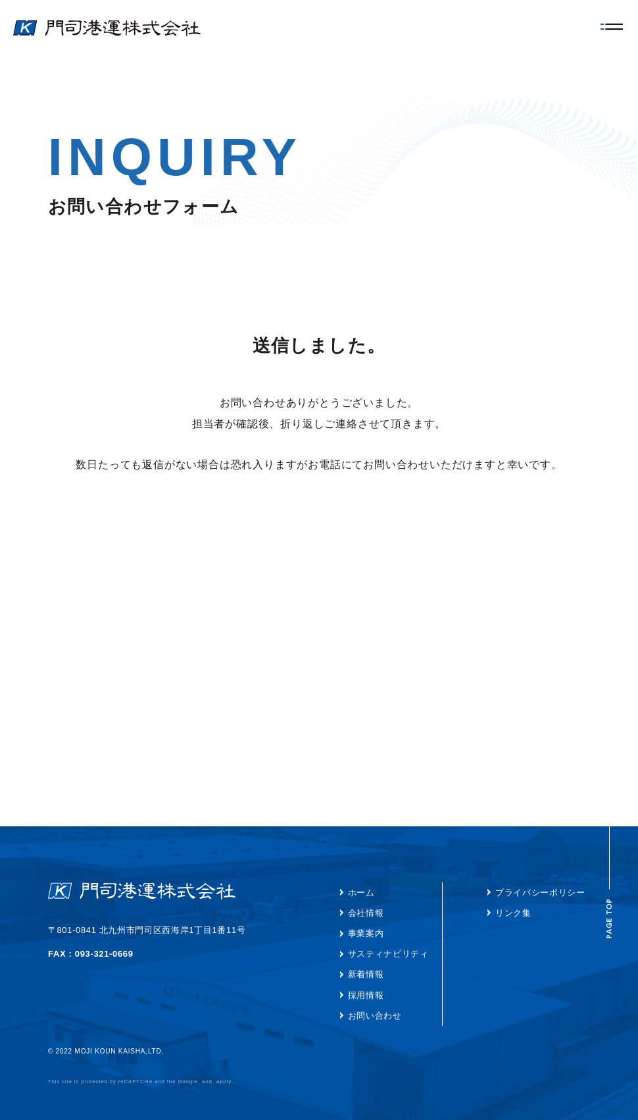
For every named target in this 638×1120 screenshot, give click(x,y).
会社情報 (366, 913)
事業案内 (366, 933)
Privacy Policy (220, 1081)
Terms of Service (278, 1081)
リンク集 (513, 913)
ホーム (361, 892)
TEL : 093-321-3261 (90, 953)
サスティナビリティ (388, 954)
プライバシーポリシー (540, 892)
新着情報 (366, 974)
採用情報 (366, 995)
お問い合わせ (375, 1016)
